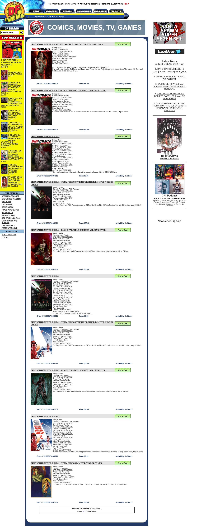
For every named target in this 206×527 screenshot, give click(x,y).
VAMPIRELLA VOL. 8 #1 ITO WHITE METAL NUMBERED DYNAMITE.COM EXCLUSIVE (15, 181)
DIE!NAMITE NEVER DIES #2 (45, 416)
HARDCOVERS (7, 213)
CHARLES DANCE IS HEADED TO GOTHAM (170, 77)
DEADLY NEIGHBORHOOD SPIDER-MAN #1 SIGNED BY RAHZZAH (15, 168)
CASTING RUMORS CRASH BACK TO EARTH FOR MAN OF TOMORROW (169, 96)
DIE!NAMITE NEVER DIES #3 (45, 276)
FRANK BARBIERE (169, 158)
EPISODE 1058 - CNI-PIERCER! (169, 198)
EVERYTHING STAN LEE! (11, 199)
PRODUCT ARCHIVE (9, 228)
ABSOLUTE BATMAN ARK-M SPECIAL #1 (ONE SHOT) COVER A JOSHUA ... (15, 126)
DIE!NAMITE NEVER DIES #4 (45, 136)
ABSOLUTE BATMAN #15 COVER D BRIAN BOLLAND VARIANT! (15, 114)
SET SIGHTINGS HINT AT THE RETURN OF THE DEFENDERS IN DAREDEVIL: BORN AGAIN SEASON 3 (169, 107)
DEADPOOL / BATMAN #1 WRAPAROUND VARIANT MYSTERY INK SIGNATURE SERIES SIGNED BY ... (11, 140)
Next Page (92, 511)
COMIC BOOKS (8, 207)
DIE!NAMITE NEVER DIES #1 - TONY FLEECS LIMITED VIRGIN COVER (66, 463)
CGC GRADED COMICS (11, 218)
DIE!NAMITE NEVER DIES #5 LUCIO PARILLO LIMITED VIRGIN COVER (67, 44)
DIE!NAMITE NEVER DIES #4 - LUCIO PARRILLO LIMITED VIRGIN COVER (68, 90)
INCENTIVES (6, 202)
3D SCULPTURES (8, 215)
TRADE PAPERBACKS (10, 210)
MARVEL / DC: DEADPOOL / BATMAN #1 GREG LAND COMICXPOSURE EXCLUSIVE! (15, 155)
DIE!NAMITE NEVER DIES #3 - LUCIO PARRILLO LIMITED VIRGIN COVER (68, 230)
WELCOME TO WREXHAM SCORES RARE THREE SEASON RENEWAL (169, 86)
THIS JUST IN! (7, 204)
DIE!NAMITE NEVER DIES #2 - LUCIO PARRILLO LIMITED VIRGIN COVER (68, 370)
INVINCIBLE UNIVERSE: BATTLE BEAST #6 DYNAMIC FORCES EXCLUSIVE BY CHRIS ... (11, 87)
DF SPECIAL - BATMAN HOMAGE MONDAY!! (11, 62)
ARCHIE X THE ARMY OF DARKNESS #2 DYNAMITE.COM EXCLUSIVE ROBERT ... (12, 101)
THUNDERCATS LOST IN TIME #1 (15, 73)
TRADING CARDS (8, 225)
